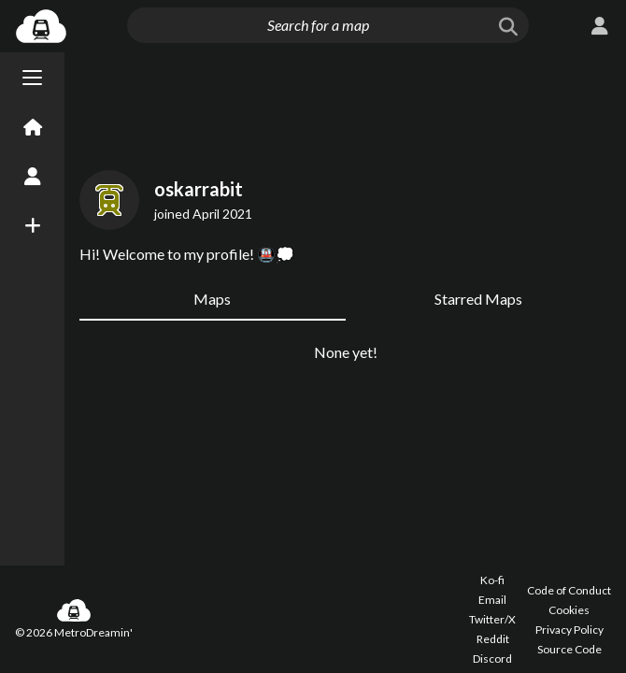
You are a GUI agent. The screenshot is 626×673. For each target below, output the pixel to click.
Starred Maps (478, 299)
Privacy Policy (569, 630)
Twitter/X (492, 619)
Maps (212, 299)
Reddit (493, 639)
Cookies (569, 610)
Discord (492, 659)
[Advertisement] (345, 107)
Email (492, 600)
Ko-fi (492, 580)
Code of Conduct (569, 590)
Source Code (569, 649)
